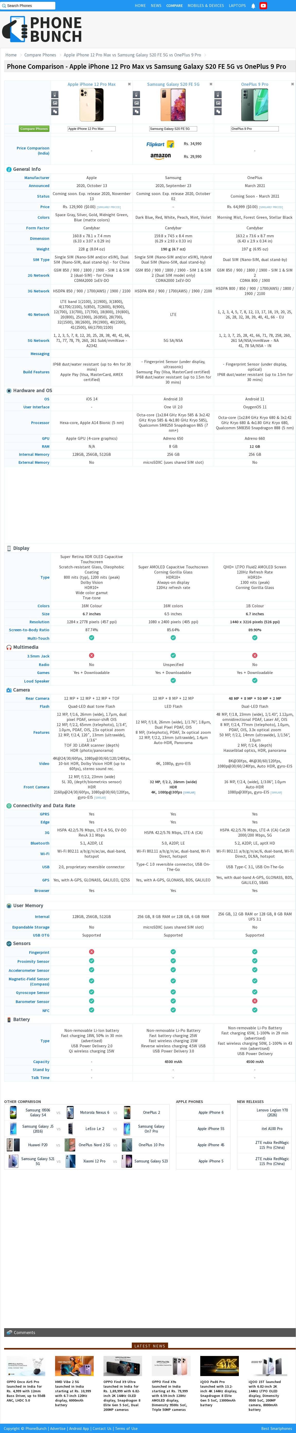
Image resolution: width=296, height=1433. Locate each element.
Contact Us (102, 1428)
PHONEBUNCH (56, 29)
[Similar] (100, 797)
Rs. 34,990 (173, 144)
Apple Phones (189, 1101)
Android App (79, 1428)
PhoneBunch (36, 1428)
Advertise (58, 1428)
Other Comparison (22, 1101)
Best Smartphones (276, 1428)
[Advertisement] (150, 505)
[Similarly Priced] (109, 207)
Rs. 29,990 (173, 157)
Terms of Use (126, 1428)
